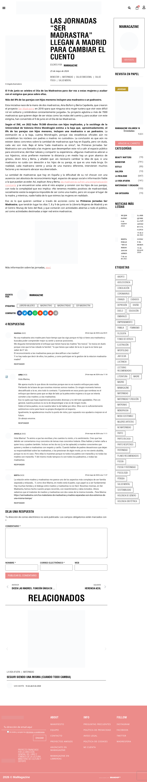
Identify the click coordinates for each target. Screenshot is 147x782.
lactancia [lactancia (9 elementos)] (122, 362)
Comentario (13, 526)
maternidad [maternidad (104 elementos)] (122, 394)
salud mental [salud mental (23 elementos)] (123, 484)
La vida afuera (13, 672)
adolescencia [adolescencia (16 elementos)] (123, 283)
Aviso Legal (90, 735)
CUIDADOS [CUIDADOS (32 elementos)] (134, 300)
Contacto (56, 735)
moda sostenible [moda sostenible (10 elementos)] (125, 416)
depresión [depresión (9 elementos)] (122, 305)
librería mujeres (27, 306)
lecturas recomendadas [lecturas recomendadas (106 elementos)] (124, 369)
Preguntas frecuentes (97, 724)
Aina (20, 375)
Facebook (122, 730)
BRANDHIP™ (115, 778)
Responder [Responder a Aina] (23, 423)
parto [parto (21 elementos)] (120, 433)
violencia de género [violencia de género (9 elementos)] (126, 496)
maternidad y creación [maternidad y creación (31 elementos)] (128, 399)
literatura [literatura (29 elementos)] (122, 377)
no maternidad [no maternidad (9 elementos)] (124, 428)
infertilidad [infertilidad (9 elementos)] (122, 351)
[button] (3, 8)
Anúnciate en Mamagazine (58, 748)
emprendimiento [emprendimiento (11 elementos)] (125, 322)
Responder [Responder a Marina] (19, 364)
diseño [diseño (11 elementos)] (136, 305)
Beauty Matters (123, 157)
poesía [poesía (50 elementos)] (120, 462)
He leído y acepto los (26, 732)
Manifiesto (57, 724)
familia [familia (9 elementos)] (120, 328)
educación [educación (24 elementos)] (134, 311)
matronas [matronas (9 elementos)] (122, 405)
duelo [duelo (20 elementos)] (120, 311)
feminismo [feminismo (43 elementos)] (135, 328)
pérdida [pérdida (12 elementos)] (121, 479)
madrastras (46, 306)
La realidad (121, 175)
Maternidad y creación (126, 185)
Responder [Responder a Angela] (19, 465)
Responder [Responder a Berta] (19, 503)
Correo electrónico (52, 563)
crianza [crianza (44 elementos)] (121, 300)
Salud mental (65, 81)
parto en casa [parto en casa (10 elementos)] (124, 439)
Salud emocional (84, 77)
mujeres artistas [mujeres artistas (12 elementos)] (125, 422)
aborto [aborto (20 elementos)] (120, 277)
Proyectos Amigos (61, 741)
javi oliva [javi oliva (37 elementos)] (121, 356)
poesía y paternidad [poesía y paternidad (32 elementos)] (126, 467)
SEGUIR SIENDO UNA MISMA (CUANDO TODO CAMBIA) (39, 676)
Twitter (121, 735)
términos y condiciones (35, 732)
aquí (48, 267)
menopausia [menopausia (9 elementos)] (122, 411)
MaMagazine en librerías (59, 757)
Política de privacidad (97, 730)
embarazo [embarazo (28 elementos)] (122, 317)
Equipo (54, 730)
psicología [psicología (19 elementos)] (122, 473)
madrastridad (64, 306)
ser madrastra (83, 306)
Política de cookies (96, 741)
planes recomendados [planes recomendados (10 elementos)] (128, 456)
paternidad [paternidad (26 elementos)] (122, 450)
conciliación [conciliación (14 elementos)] (123, 288)
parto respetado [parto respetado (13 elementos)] (125, 445)
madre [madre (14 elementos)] (136, 377)
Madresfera (124, 741)
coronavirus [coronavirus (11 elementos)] (123, 294)
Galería (119, 171)
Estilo (118, 166)
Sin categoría (122, 193)
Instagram (123, 724)
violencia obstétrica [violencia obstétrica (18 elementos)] (127, 501)
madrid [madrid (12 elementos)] (120, 382)
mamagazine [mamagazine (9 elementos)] (123, 388)
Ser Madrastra (26, 108)
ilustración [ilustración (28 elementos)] (122, 345)
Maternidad (67, 77)
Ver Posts (129, 60)
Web (77, 563)
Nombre (10, 563)
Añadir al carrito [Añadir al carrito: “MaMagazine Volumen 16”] (129, 143)
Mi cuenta (90, 747)
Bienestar (54, 77)
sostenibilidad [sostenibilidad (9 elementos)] (124, 490)
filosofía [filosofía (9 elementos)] (121, 334)
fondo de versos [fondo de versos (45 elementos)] (125, 339)
